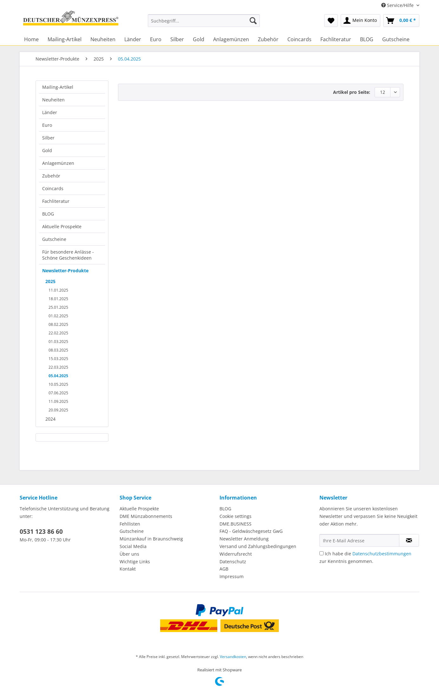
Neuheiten (53, 100)
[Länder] (133, 39)
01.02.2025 (58, 316)
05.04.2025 (58, 375)
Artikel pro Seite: (351, 92)
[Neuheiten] (103, 39)
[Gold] (198, 39)
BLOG (48, 214)
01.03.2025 (58, 341)
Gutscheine (54, 239)
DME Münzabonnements (146, 516)
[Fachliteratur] (336, 39)
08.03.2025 (58, 350)
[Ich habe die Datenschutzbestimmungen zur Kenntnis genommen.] (321, 553)
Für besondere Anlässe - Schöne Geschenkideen (68, 255)
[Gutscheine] (396, 39)
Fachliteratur (55, 201)
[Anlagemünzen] (231, 39)
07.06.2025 (58, 393)
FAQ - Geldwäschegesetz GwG (251, 531)
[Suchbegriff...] (204, 20)
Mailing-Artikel (57, 87)
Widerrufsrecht (235, 554)
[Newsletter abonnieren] (409, 540)
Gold (47, 150)
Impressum (231, 576)
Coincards (52, 188)
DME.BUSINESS (235, 524)
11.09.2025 (58, 401)
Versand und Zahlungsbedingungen (257, 546)
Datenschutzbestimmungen (381, 554)
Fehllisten (130, 524)
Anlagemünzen (58, 163)
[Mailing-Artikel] (64, 39)
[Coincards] (299, 39)
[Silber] (177, 39)
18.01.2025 (58, 298)
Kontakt (128, 569)
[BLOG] (367, 39)
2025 (50, 281)
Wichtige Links (135, 562)
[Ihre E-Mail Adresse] (359, 540)
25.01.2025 (58, 307)
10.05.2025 (58, 384)
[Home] (31, 39)
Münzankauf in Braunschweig (151, 539)
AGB (223, 569)
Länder (49, 112)
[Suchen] (253, 20)
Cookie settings (235, 516)
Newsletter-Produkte (65, 271)
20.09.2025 (58, 410)
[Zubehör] (268, 39)
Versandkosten (233, 656)
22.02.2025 (58, 333)
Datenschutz (232, 562)
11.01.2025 (58, 290)
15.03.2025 (58, 358)
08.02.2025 (58, 324)
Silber (48, 138)
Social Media (133, 546)
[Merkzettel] (331, 20)
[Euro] (156, 39)
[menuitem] (204, 23)
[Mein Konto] (360, 20)
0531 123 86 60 (41, 531)
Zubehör (51, 176)
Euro (47, 125)
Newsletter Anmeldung (244, 539)
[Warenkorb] (401, 20)
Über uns (129, 554)
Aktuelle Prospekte (62, 226)
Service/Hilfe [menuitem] (398, 5)
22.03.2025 (58, 367)
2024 (50, 419)
